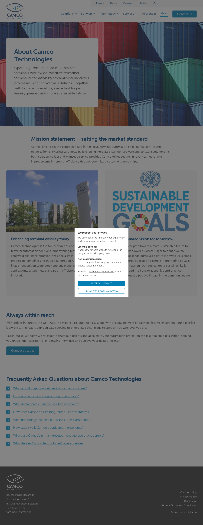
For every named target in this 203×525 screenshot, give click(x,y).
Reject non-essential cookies (101, 291)
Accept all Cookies (101, 283)
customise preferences (101, 271)
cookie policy (89, 275)
